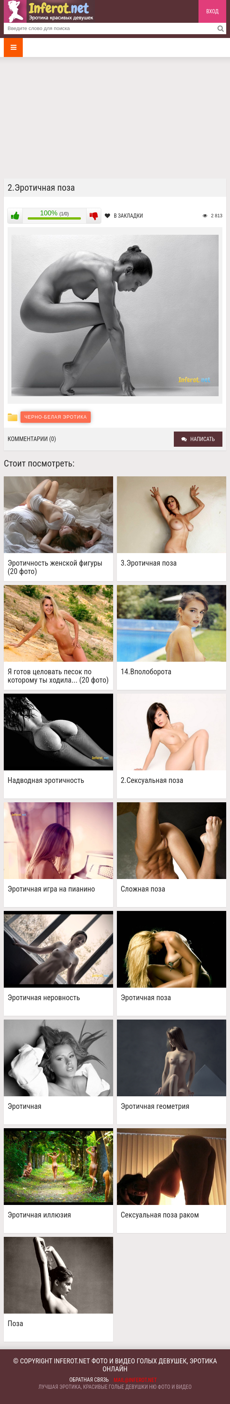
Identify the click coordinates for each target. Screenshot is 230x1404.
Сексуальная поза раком (160, 1215)
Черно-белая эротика (55, 417)
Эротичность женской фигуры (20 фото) (55, 567)
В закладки (124, 216)
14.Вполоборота (146, 671)
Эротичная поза (146, 997)
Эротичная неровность (44, 997)
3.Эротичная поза (149, 563)
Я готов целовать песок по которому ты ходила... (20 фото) (58, 675)
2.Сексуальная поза (152, 780)
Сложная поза (143, 889)
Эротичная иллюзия (39, 1215)
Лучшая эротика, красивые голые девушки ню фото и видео (115, 1387)
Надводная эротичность (46, 780)
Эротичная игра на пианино (51, 889)
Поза (15, 1323)
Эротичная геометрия (155, 1106)
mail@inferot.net (135, 1380)
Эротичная (24, 1106)
